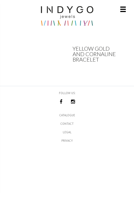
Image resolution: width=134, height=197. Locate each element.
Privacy (67, 141)
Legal (67, 132)
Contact (67, 124)
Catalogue (67, 115)
